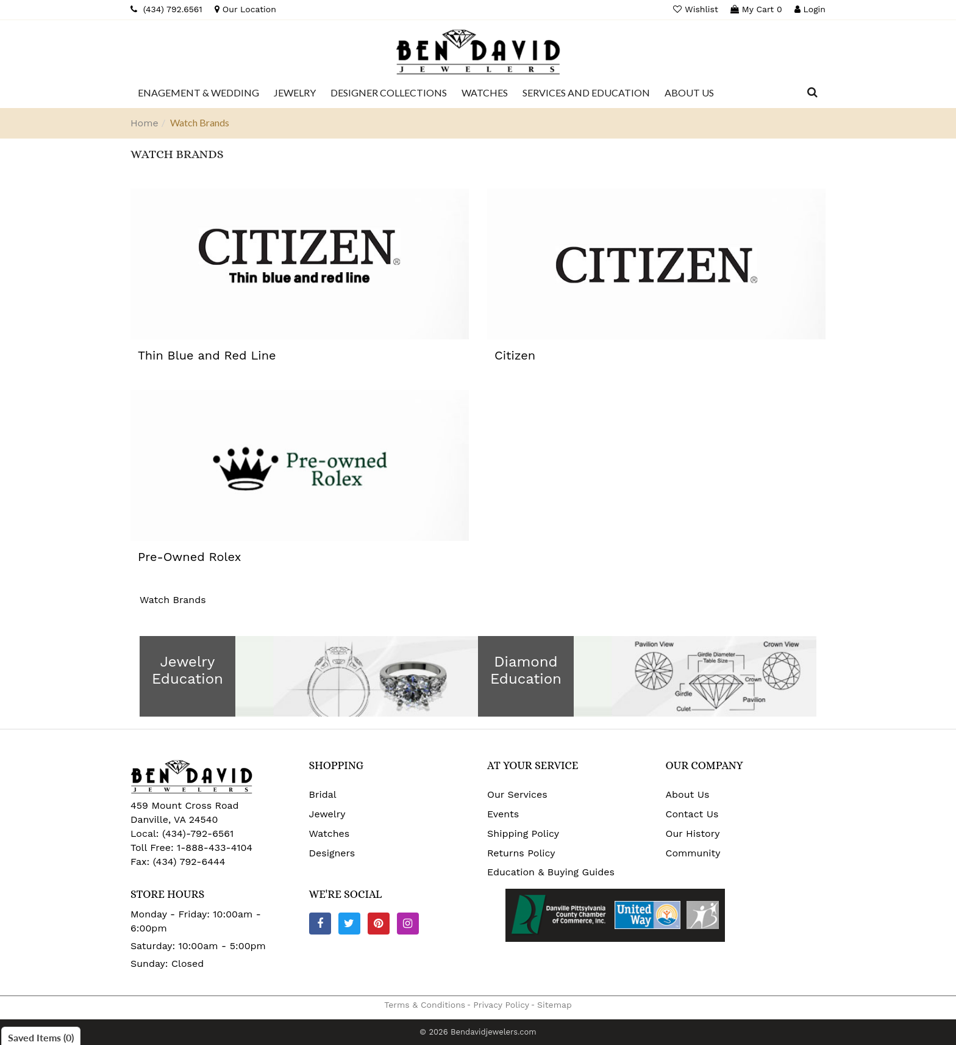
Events (503, 814)
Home (144, 123)
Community (693, 853)
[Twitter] (349, 924)
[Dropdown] (198, 93)
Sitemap (554, 1005)
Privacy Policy (501, 1005)
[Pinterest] (379, 924)
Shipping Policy (523, 833)
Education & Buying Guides (551, 872)
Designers (332, 853)
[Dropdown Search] (812, 92)
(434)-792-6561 (196, 833)
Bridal (323, 794)
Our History (693, 833)
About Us (688, 794)
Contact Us (692, 814)
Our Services (517, 794)
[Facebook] (320, 924)
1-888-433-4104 (214, 847)
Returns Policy (521, 853)
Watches (329, 833)
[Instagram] (408, 924)
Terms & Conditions (424, 1005)
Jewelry (327, 814)
